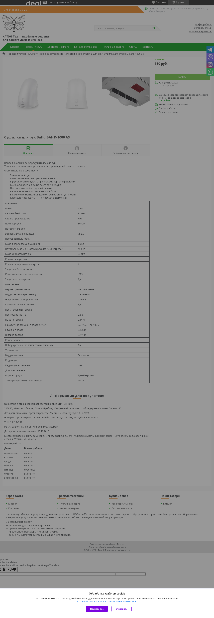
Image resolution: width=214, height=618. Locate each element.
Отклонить (121, 609)
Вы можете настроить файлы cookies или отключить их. (106, 601)
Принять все (97, 609)
